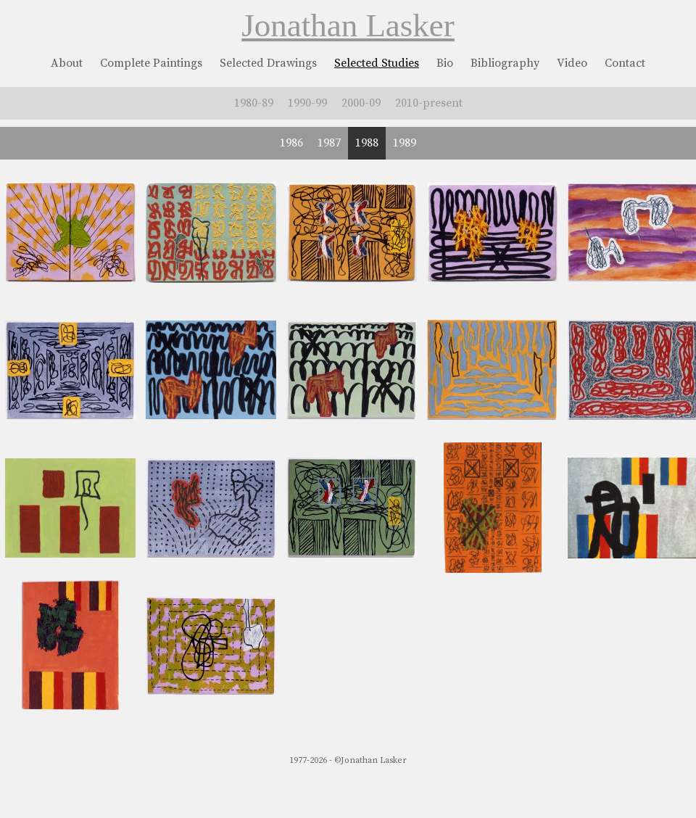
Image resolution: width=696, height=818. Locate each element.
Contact (625, 63)
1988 (366, 143)
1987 (329, 143)
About (67, 63)
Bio (444, 63)
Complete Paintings (151, 63)
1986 (291, 143)
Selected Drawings (268, 63)
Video (572, 63)
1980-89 (253, 103)
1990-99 (307, 103)
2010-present (429, 103)
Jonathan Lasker (348, 25)
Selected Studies (376, 63)
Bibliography (505, 63)
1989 (404, 143)
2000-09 (361, 103)
